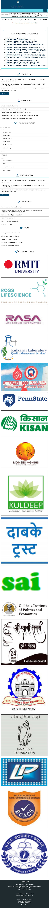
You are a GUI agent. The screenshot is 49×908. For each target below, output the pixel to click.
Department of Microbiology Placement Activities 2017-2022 (22, 62)
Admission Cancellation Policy (9, 106)
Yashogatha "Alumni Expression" (10, 233)
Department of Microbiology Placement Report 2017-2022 (22, 60)
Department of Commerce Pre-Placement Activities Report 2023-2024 (25, 54)
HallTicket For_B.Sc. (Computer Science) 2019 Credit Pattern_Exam (19, 115)
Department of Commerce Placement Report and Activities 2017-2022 (25, 55)
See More (4, 93)
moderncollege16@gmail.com (26, 893)
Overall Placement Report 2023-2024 (16, 38)
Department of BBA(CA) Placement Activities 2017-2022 (21, 41)
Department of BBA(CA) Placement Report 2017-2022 (20, 39)
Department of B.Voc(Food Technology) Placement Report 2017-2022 (25, 47)
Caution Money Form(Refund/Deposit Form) (13, 109)
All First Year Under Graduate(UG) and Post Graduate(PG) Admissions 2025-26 (25, 19)
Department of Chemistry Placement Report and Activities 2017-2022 (25, 52)
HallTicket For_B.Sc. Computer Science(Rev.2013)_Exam (16, 118)
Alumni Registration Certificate (10, 236)
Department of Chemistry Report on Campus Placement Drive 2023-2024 (26, 51)
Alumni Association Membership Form (11, 242)
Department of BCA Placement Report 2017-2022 (19, 42)
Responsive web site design (24, 901)
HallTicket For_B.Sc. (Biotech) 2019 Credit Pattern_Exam (16, 112)
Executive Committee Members (10, 239)
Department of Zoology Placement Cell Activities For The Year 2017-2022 (26, 65)
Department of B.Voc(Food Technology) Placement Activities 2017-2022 (26, 49)
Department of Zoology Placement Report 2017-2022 (20, 63)
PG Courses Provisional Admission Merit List (24, 23)
